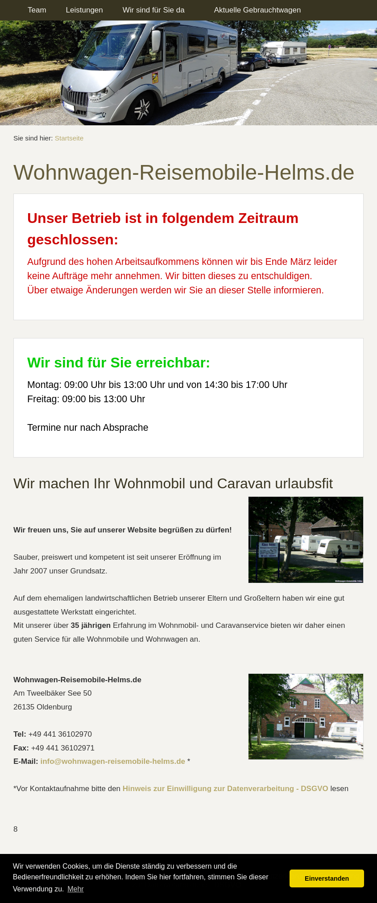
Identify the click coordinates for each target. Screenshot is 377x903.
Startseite (69, 138)
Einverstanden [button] (327, 878)
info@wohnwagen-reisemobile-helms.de (112, 761)
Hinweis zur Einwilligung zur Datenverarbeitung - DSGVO (225, 788)
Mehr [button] (75, 889)
